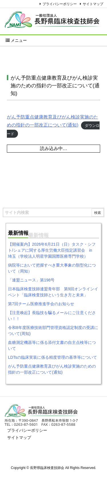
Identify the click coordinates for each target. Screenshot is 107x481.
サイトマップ (93, 4)
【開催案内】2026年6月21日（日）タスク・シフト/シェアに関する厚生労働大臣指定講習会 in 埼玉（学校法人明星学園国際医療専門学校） (52, 250)
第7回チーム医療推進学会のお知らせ (41, 303)
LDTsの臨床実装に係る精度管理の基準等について (52, 357)
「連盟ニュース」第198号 (31, 280)
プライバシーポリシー (60, 4)
